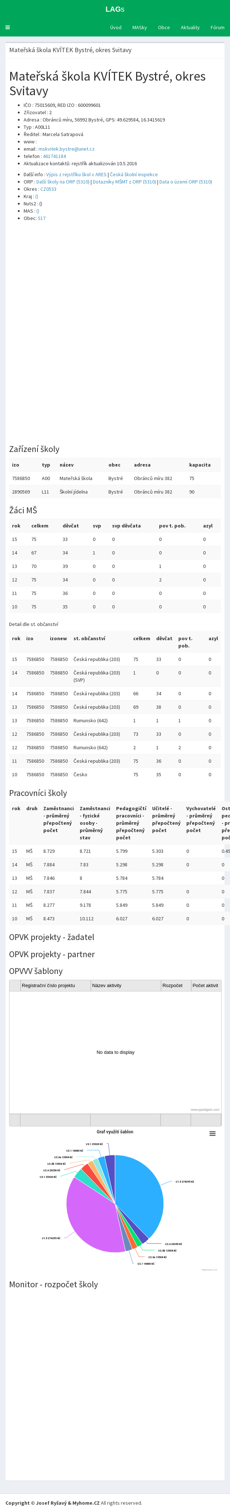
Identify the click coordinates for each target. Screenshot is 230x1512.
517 (41, 218)
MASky (139, 27)
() (36, 196)
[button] (7, 27)
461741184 (54, 156)
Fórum (218, 27)
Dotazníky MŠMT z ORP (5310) (124, 181)
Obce (164, 27)
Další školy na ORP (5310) (63, 181)
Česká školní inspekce (134, 174)
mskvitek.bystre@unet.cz (67, 149)
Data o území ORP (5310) (185, 181)
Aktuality (190, 27)
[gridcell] (115, 1052)
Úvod (116, 27)
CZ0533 (48, 189)
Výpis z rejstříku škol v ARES (76, 174)
